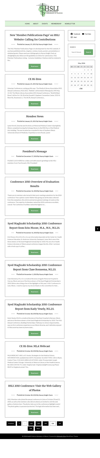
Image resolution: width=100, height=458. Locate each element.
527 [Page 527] (60, 442)
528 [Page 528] (30, 447)
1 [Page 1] (19, 442)
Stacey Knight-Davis (46, 49)
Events (45, 24)
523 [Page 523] (31, 442)
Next (38, 447)
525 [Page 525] (45, 442)
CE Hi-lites (34, 83)
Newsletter (70, 24)
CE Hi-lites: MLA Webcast (34, 364)
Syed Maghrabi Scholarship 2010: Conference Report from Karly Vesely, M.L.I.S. (34, 323)
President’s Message (34, 156)
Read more (34, 71)
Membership (56, 24)
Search (73, 47)
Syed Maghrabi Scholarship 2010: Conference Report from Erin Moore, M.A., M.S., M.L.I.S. (34, 232)
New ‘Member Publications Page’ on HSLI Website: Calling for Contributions (34, 39)
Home (27, 24)
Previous (11, 442)
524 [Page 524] (38, 442)
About (35, 24)
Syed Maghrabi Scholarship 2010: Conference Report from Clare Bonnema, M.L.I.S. (34, 279)
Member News (34, 121)
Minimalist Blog (61, 455)
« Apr (81, 88)
